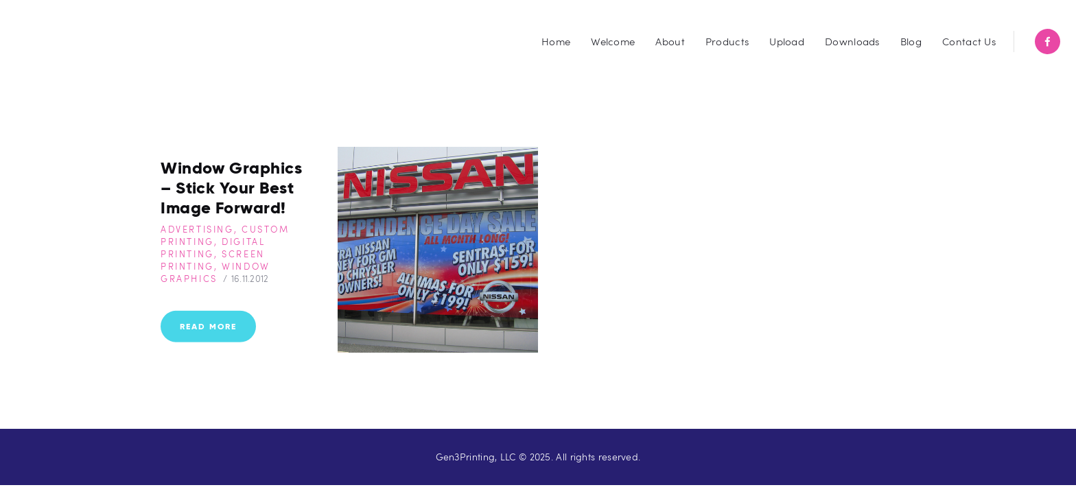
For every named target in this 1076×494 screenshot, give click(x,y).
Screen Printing (213, 260)
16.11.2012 (250, 278)
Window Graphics (215, 272)
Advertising (197, 229)
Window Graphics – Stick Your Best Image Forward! (231, 187)
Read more (208, 325)
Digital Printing (213, 247)
